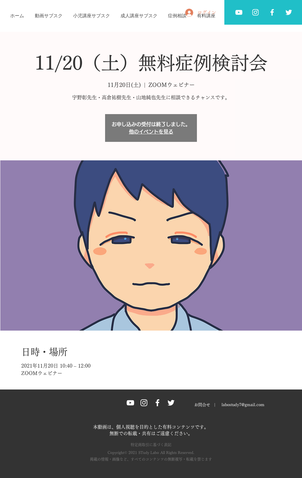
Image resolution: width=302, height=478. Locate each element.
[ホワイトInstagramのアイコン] (255, 12)
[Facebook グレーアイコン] (272, 12)
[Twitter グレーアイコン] (288, 12)
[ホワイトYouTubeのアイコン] (239, 12)
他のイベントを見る (151, 131)
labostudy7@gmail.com (243, 405)
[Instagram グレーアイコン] (144, 402)
